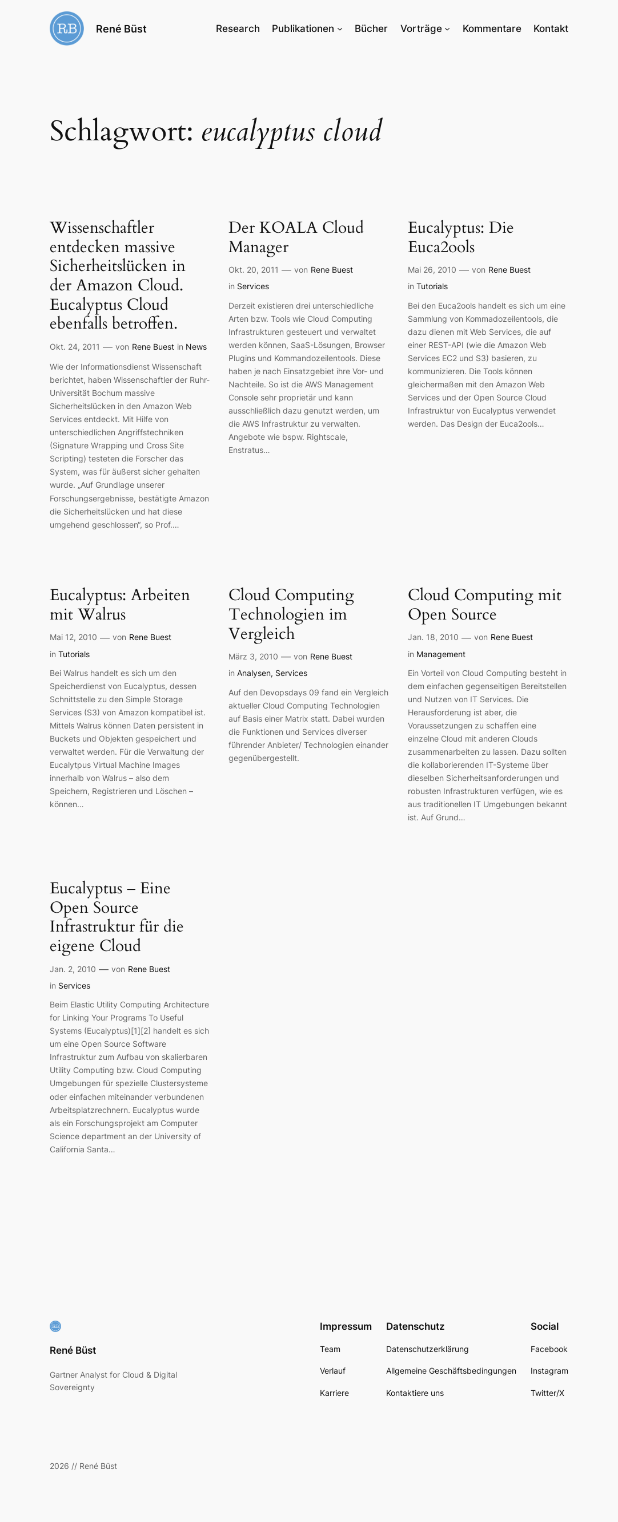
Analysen (254, 673)
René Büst (121, 28)
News (196, 346)
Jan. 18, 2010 (433, 637)
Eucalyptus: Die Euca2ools (461, 237)
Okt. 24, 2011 (75, 346)
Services (253, 286)
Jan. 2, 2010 (73, 969)
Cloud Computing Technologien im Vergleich (291, 614)
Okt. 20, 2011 (253, 269)
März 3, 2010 (253, 656)
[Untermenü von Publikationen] (340, 28)
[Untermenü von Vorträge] (447, 28)
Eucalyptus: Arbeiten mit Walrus (120, 605)
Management (440, 654)
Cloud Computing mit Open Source (484, 605)
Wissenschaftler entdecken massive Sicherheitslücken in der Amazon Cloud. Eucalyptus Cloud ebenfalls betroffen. (118, 276)
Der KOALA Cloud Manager (296, 237)
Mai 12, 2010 (73, 637)
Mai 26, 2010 (432, 269)
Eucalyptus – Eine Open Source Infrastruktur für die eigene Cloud (117, 917)
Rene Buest (153, 346)
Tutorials (432, 286)
